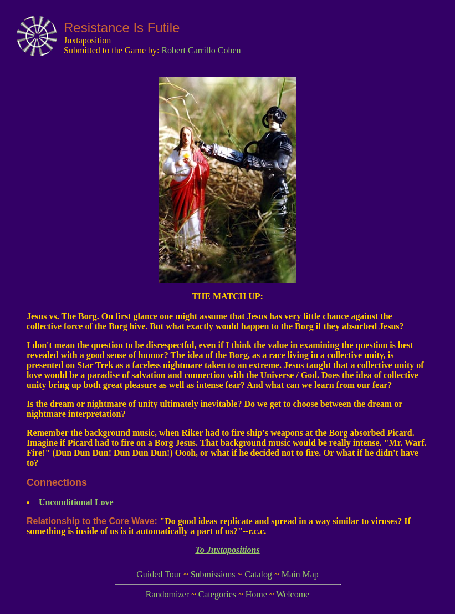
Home (256, 594)
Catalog (258, 574)
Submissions (213, 574)
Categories (217, 594)
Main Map (300, 574)
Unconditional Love (76, 502)
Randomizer (167, 594)
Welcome (292, 594)
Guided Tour (158, 574)
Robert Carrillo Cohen (201, 50)
